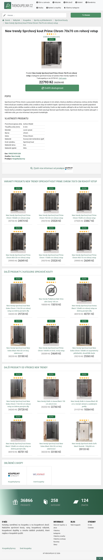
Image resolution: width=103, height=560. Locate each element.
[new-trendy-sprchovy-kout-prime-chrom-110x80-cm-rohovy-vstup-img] (51, 243)
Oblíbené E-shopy (13, 463)
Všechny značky (59, 536)
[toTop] (99, 558)
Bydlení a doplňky (53, 8)
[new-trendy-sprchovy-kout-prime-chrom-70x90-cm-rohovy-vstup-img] (84, 203)
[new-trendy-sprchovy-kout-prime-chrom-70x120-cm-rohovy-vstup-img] (51, 203)
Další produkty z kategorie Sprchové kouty (28, 271)
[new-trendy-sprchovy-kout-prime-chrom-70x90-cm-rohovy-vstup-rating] (84, 192)
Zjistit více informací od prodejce (51, 168)
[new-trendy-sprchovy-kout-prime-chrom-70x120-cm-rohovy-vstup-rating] (51, 192)
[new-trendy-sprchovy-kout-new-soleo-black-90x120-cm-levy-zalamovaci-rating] (18, 324)
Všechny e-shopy (60, 539)
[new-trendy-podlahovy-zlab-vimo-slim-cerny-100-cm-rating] (51, 282)
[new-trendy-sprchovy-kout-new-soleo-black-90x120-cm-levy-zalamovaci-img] (18, 336)
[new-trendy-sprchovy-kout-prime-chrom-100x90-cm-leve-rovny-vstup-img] (51, 336)
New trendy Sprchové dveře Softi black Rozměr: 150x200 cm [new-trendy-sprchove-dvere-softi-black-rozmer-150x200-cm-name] (84, 445)
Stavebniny (90, 2)
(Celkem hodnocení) (51, 37)
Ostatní (78, 2)
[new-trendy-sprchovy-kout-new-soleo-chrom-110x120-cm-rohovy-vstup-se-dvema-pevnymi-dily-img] (18, 294)
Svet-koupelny (26, 548)
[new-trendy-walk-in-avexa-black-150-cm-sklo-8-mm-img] (51, 389)
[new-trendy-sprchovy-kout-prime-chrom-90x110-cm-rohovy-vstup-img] (84, 243)
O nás (90, 525)
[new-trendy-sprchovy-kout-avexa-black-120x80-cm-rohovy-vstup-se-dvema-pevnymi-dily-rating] (84, 282)
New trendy (15, 156)
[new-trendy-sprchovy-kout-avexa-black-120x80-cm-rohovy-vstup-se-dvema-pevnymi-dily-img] (84, 294)
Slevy (55, 545)
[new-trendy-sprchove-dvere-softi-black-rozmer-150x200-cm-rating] (84, 420)
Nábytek (56, 2)
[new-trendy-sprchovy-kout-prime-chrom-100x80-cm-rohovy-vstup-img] (18, 203)
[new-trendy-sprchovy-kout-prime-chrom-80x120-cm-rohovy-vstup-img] (18, 243)
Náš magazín (75, 525)
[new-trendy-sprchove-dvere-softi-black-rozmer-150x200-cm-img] (84, 432)
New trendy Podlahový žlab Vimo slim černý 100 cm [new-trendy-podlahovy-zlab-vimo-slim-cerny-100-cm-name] (51, 300)
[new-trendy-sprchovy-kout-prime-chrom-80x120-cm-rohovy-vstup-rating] (18, 231)
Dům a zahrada (43, 2)
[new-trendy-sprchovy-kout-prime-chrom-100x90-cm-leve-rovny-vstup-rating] (51, 324)
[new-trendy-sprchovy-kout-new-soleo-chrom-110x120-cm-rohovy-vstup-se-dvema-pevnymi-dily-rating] (18, 282)
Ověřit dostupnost (52, 88)
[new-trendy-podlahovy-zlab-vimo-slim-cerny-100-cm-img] (51, 290)
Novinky (56, 542)
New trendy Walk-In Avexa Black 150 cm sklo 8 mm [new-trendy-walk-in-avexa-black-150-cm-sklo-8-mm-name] (51, 402)
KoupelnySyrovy (18, 159)
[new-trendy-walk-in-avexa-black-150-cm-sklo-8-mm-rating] (51, 378)
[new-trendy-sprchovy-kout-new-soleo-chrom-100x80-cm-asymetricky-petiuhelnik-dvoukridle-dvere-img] (84, 336)
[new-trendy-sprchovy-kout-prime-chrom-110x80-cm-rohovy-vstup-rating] (51, 231)
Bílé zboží (67, 2)
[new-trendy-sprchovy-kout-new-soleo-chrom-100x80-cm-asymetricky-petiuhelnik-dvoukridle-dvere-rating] (84, 324)
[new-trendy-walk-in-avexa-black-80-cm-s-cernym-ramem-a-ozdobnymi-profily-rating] (84, 378)
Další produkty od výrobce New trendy (25, 367)
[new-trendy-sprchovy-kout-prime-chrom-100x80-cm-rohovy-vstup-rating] (18, 192)
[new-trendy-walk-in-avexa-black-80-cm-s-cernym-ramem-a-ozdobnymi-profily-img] (84, 389)
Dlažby (39, 8)
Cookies (91, 528)
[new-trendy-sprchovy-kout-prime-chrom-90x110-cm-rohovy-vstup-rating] (84, 231)
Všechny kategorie (71, 8)
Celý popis (63, 78)
